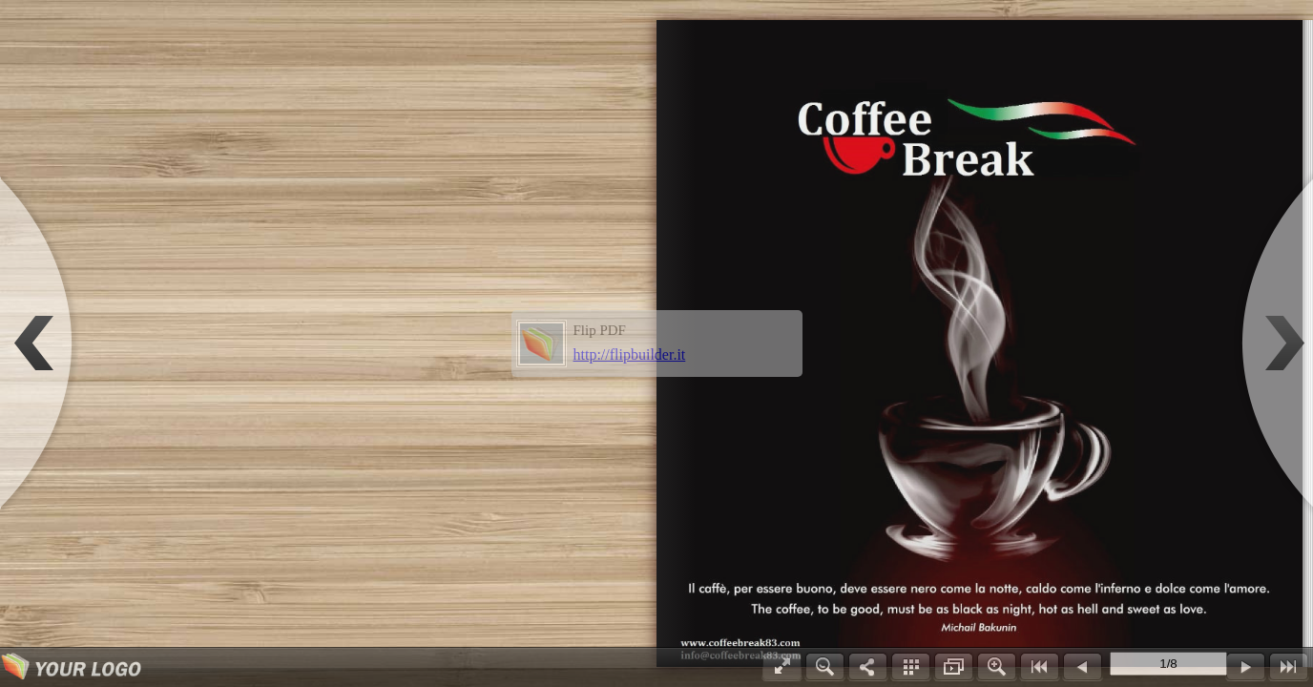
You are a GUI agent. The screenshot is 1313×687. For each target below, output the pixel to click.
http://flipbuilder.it (629, 354)
